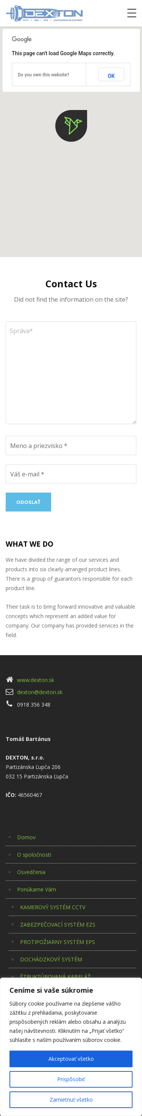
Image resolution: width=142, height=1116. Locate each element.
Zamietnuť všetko (71, 1099)
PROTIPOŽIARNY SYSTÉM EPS (57, 942)
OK (111, 76)
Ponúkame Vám (36, 889)
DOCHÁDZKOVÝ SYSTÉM (51, 959)
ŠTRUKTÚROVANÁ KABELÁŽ (55, 976)
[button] (71, 126)
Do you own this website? (43, 75)
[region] (71, 1047)
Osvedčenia (31, 872)
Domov (26, 837)
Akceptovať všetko (71, 1058)
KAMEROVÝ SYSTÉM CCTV (52, 907)
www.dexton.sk (35, 680)
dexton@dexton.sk (39, 692)
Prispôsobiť (71, 1079)
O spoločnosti (34, 854)
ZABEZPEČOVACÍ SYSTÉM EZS (57, 924)
